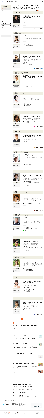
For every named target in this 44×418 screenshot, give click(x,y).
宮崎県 (31, 396)
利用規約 (13, 405)
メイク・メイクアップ (5, 12)
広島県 (20, 393)
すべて (2, 8)
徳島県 (20, 395)
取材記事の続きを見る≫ (35, 20)
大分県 (25, 396)
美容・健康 (5, 8)
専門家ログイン (21, 405)
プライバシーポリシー (14, 406)
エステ (2, 27)
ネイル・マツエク (4, 29)
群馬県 (29, 388)
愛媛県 (23, 395)
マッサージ (3, 21)
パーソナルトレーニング (5, 25)
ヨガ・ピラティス (4, 23)
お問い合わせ (20, 403)
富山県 (25, 389)
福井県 (31, 389)
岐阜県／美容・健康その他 (26, 75)
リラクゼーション (4, 19)
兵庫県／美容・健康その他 (26, 154)
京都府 (23, 392)
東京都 (20, 388)
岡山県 (23, 393)
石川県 (28, 389)
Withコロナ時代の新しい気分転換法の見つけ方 (21, 356)
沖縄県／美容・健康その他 (26, 217)
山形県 (28, 386)
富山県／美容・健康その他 (26, 95)
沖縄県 (37, 396)
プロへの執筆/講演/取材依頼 (22, 404)
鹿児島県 (33, 396)
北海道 (20, 386)
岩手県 (23, 386)
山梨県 (20, 389)
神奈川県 (23, 388)
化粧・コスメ (3, 10)
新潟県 (23, 389)
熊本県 (28, 396)
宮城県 (25, 386)
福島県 (31, 386)
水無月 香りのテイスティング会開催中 (20, 343)
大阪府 (20, 392)
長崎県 (23, 396)
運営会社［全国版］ (14, 403)
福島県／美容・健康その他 (26, 35)
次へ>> (42, 10)
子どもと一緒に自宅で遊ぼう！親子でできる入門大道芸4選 (23, 363)
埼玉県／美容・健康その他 (26, 15)
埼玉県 (26, 388)
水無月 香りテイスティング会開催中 (20, 335)
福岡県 (20, 396)
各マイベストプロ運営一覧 (15, 404)
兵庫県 (25, 392)
